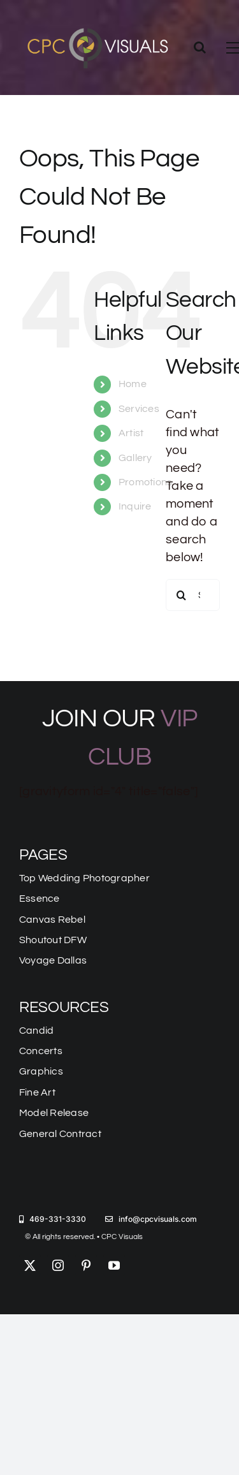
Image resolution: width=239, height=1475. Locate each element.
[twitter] (30, 1265)
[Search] (182, 595)
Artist (131, 433)
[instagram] (58, 1265)
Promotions (146, 482)
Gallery (135, 458)
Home (133, 384)
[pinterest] (86, 1265)
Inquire (135, 506)
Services (139, 409)
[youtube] (114, 1265)
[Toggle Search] (200, 47)
